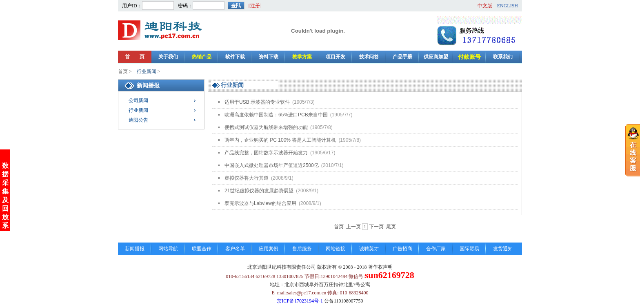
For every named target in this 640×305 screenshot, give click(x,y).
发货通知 (503, 249)
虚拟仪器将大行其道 (258, 178)
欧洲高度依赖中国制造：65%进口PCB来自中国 (288, 115)
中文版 (485, 6)
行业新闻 (147, 71)
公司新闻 (138, 100)
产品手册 (402, 57)
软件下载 (235, 57)
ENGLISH (507, 6)
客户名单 (235, 249)
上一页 (353, 226)
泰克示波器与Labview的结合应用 (272, 203)
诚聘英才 (369, 249)
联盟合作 (201, 249)
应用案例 (268, 249)
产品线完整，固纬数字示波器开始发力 (279, 153)
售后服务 (302, 249)
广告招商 (402, 249)
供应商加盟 (436, 57)
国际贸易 (469, 249)
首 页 (134, 57)
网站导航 (168, 249)
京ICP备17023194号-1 (300, 301)
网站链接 (335, 249)
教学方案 (302, 57)
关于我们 (168, 57)
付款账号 (469, 57)
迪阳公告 (138, 120)
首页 (123, 71)
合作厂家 (436, 249)
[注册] (255, 6)
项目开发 (335, 57)
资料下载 (268, 57)
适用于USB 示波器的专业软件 (269, 102)
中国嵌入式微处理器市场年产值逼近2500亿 (283, 165)
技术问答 (369, 57)
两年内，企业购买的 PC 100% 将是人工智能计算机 (292, 140)
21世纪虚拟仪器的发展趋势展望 (271, 191)
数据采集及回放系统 (5, 198)
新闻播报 (134, 249)
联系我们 (503, 57)
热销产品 (201, 57)
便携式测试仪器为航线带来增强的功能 (278, 127)
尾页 (391, 226)
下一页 (376, 226)
